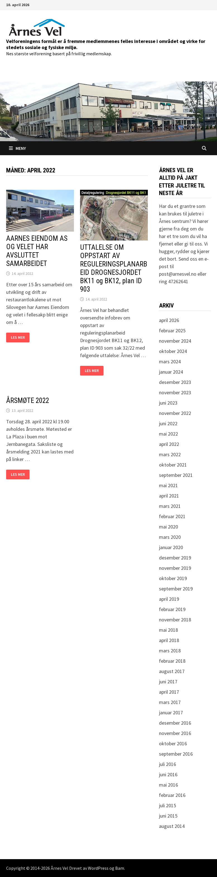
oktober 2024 (173, 351)
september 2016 (176, 754)
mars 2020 (170, 537)
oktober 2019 (173, 578)
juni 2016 (168, 774)
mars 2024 (170, 361)
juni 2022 (168, 423)
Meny (17, 148)
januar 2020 (171, 547)
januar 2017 (171, 712)
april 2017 (169, 692)
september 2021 (176, 475)
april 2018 (169, 640)
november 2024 (175, 341)
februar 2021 (172, 516)
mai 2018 (168, 630)
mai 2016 (168, 785)
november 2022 (175, 413)
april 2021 (169, 495)
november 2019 (175, 568)
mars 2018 (170, 650)
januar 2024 (171, 372)
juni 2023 (168, 403)
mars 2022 (170, 454)
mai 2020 (168, 526)
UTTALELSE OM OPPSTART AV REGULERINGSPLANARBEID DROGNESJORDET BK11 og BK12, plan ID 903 (113, 268)
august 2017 (172, 671)
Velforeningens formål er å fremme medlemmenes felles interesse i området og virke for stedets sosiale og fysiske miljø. (105, 44)
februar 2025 (172, 330)
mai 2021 (168, 485)
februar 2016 (172, 795)
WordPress (98, 868)
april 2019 (169, 599)
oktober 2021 (173, 465)
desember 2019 (175, 557)
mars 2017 (170, 702)
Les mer (20, 337)
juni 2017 (168, 681)
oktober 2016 (173, 743)
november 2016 (175, 733)
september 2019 (176, 588)
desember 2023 (175, 382)
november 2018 (175, 619)
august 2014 (172, 826)
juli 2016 (167, 764)
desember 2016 (175, 723)
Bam (119, 868)
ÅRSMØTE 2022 (27, 401)
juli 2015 (167, 805)
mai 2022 (168, 434)
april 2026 (169, 320)
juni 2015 (168, 816)
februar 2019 (172, 609)
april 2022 (169, 444)
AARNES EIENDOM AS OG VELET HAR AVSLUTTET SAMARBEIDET (36, 251)
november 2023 (175, 392)
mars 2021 (170, 506)
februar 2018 (172, 661)
